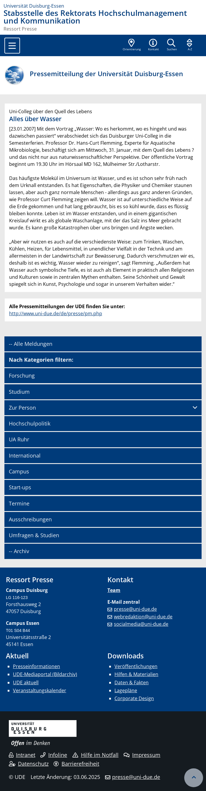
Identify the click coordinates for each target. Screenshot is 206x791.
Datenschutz (29, 763)
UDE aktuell (26, 682)
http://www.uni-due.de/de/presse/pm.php (55, 313)
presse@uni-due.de (135, 609)
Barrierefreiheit (76, 763)
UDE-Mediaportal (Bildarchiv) (45, 674)
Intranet (22, 754)
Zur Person (22, 407)
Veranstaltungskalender (39, 690)
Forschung (22, 375)
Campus (19, 471)
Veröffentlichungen (135, 666)
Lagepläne (125, 690)
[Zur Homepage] (103, 5)
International (25, 455)
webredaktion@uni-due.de (143, 616)
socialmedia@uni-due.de (141, 624)
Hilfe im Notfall (95, 754)
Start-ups (20, 487)
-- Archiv (19, 551)
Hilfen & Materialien (136, 674)
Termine (19, 503)
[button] (153, 45)
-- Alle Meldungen (30, 343)
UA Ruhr (19, 439)
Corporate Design (134, 698)
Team (113, 590)
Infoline (53, 754)
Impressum (142, 754)
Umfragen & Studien (34, 535)
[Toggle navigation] (12, 46)
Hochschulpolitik (29, 423)
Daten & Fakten (131, 682)
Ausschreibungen (30, 519)
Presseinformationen (36, 666)
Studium (19, 391)
